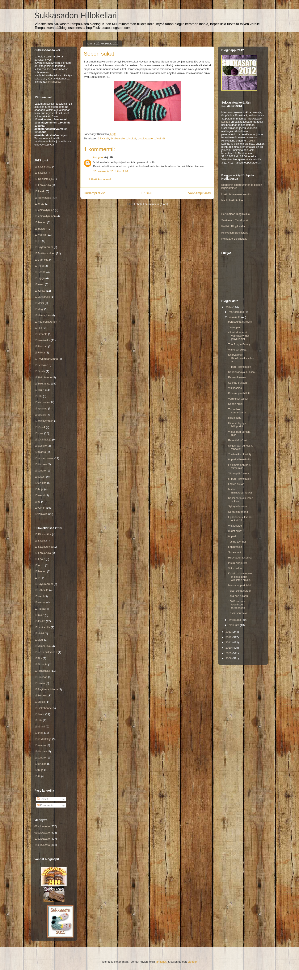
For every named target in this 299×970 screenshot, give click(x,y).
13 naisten (40, 228)
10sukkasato (42, 838)
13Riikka (39, 352)
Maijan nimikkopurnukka (240, 491)
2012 (229, 637)
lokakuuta (235, 317)
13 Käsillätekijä (43, 178)
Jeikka (251, 140)
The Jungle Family (239, 344)
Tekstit (42, 799)
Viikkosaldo (235, 388)
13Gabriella (41, 259)
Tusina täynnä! (237, 541)
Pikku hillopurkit (237, 563)
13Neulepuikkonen (45, 321)
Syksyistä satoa (237, 506)
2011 (229, 642)
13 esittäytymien (44, 210)
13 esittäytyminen (45, 216)
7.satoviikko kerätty (239, 454)
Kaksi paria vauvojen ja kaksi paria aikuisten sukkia (240, 577)
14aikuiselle (117, 138)
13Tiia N (39, 389)
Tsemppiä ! (234, 327)
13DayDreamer (43, 247)
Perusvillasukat (237, 377)
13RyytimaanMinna (46, 358)
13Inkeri (39, 284)
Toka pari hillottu (238, 595)
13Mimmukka (42, 315)
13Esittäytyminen (44, 253)
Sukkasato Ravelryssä (234, 220)
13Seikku (40, 365)
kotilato (225, 121)
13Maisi (39, 303)
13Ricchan (40, 346)
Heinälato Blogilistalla (234, 238)
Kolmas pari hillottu (239, 393)
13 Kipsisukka (42, 166)
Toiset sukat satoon (239, 590)
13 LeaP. (39, 191)
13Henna (40, 272)
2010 (229, 647)
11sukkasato (42, 845)
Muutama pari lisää (239, 585)
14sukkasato (145, 138)
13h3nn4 (39, 427)
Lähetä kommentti (100, 179)
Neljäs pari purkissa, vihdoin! (240, 447)
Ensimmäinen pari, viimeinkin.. (239, 466)
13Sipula (39, 371)
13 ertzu (39, 203)
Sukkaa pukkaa (237, 382)
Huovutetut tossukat (240, 557)
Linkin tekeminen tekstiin (236, 194)
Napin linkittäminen (232, 200)
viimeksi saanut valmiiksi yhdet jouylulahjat (238, 335)
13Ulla (38, 396)
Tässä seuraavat (238, 613)
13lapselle (40, 445)
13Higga (39, 278)
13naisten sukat (44, 458)
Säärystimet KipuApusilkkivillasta (241, 358)
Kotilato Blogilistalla (233, 226)
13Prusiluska (42, 340)
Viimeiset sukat (237, 349)
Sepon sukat (235, 403)
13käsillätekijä (42, 439)
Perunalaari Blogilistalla (235, 214)
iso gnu (98, 157)
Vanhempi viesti (199, 193)
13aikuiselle (41, 402)
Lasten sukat (236, 484)
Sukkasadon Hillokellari (75, 15)
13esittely (40, 414)
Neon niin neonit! (238, 511)
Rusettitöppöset (237, 440)
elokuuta (234, 625)
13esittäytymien (43, 420)
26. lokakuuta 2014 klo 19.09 (110, 171)
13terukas (40, 482)
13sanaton (40, 470)
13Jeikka (39, 290)
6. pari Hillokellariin (239, 459)
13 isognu (40, 222)
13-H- (37, 241)
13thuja (38, 489)
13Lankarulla (42, 296)
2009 (229, 653)
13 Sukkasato (42, 197)
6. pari (232, 536)
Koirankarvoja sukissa (241, 372)
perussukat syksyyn (240, 321)
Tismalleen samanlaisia (237, 411)
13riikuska (40, 464)
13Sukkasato (42, 383)
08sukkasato (42, 826)
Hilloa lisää (234, 417)
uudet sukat (235, 530)
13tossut (39, 495)
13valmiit (39, 507)
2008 (229, 658)
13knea (38, 433)
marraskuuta (237, 311)
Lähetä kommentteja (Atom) (151, 204)
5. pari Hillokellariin (239, 478)
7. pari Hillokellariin (239, 366)
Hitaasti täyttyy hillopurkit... (237, 425)
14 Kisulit (103, 138)
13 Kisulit (40, 172)
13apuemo (40, 408)
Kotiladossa (53, 81)
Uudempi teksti (94, 193)
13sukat (39, 476)
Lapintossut (235, 546)
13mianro (40, 451)
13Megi (38, 309)
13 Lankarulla (42, 185)
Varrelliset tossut (238, 398)
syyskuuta (235, 619)
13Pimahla (40, 334)
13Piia (38, 327)
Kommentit (45, 805)
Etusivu (147, 193)
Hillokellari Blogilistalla (234, 232)
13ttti (37, 501)
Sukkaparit (234, 552)
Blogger (192, 961)
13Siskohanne (43, 377)
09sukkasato (42, 832)
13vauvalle (40, 514)
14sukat (131, 138)
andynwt (161, 961)
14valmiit (159, 138)
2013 (229, 631)
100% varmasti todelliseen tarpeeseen (237, 604)
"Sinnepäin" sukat (238, 473)
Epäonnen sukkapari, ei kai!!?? (241, 519)
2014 (229, 307)
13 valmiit (40, 234)
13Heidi (39, 265)
